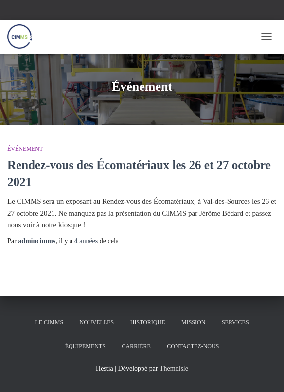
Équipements (85, 346)
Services (235, 322)
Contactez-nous (193, 346)
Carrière (136, 346)
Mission (193, 322)
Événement (25, 148)
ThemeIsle (174, 368)
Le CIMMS (49, 322)
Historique (147, 322)
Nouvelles (97, 322)
